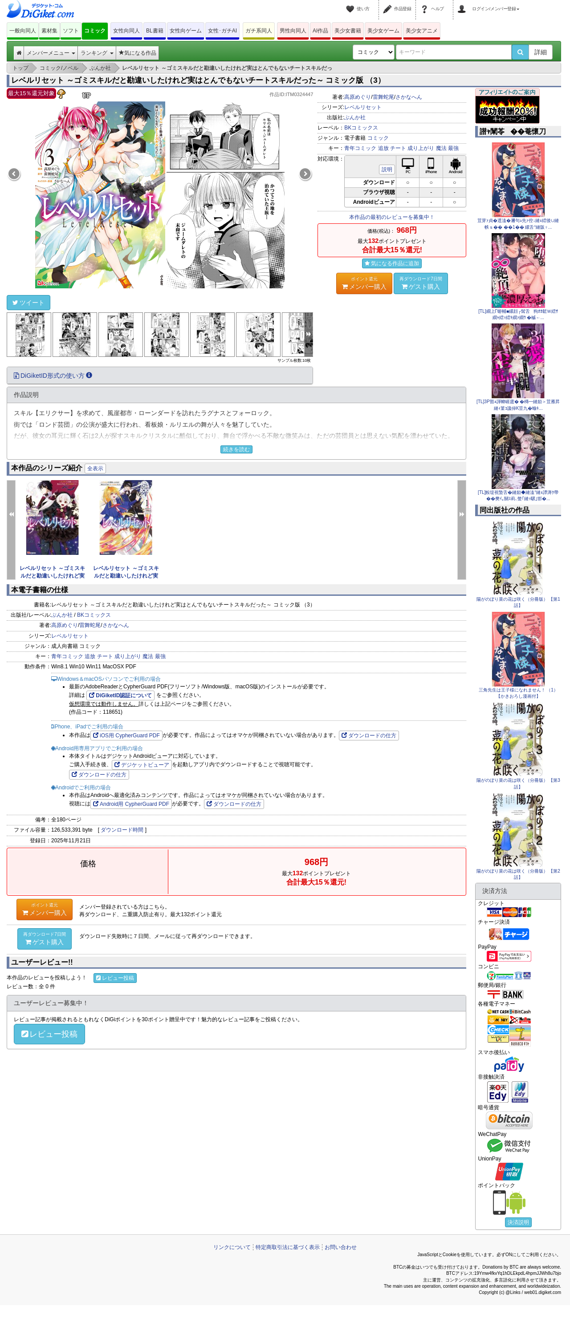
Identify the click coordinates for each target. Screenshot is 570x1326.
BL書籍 (154, 31)
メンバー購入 (364, 283)
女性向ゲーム (186, 31)
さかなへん (408, 97)
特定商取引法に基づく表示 (288, 1247)
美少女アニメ (422, 31)
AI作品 (320, 31)
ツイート (28, 302)
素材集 (49, 31)
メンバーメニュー (51, 53)
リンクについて (232, 1247)
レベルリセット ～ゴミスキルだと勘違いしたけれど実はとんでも (52, 575)
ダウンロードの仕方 (369, 735)
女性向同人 (126, 31)
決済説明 (518, 1222)
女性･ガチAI (222, 31)
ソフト (71, 31)
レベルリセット (363, 107)
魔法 (441, 148)
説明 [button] (387, 169)
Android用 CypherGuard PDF (131, 804)
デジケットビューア (141, 765)
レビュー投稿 (115, 978)
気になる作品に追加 (392, 263)
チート (398, 148)
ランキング (97, 53)
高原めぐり (357, 97)
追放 (383, 148)
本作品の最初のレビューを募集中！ (392, 217)
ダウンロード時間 (122, 830)
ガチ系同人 (258, 31)
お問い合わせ (341, 1247)
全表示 (95, 468)
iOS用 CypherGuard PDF (126, 735)
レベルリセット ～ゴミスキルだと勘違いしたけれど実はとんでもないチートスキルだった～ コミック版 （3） (198, 80)
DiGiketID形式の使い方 (53, 375)
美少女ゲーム (383, 31)
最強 (453, 148)
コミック (95, 31)
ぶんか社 (355, 117)
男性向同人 (293, 31)
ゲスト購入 (420, 283)
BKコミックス (361, 128)
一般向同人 (22, 31)
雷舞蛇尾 (383, 97)
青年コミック (360, 148)
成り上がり (420, 148)
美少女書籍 (347, 31)
